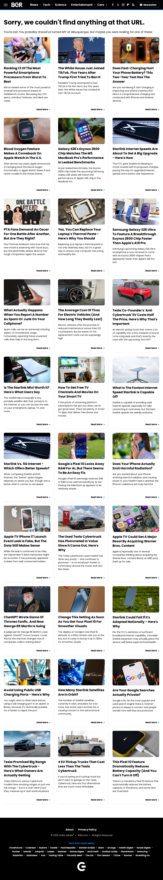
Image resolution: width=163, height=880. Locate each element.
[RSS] (133, 5)
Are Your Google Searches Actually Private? (134, 692)
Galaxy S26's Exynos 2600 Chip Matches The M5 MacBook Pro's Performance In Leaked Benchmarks (81, 155)
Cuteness (31, 847)
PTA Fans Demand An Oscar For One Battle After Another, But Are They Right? (27, 233)
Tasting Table (56, 855)
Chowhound (15, 847)
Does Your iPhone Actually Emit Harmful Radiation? (134, 466)
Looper (50, 851)
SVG (43, 855)
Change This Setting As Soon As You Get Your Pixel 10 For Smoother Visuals (81, 621)
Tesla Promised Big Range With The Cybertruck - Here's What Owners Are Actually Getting (25, 768)
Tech (46, 5)
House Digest (143, 847)
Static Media (66, 835)
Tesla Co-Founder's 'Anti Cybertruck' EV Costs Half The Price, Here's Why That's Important (135, 317)
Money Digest (77, 851)
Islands (27, 851)
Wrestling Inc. (142, 855)
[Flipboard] (128, 5)
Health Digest (126, 847)
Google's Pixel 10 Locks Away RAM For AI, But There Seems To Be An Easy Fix (81, 468)
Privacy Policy (87, 829)
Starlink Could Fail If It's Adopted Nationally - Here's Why (135, 621)
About (70, 829)
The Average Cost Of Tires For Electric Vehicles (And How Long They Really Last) (80, 314)
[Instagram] (123, 5)
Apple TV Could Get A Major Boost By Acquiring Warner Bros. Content (135, 541)
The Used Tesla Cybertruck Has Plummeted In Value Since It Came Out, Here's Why (79, 543)
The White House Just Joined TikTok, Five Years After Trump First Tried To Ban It (81, 72)
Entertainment (81, 5)
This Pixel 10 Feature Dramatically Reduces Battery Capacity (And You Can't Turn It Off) (134, 768)
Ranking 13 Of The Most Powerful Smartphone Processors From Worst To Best (25, 75)
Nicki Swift (93, 851)
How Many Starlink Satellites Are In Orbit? (81, 692)
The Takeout (103, 855)
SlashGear (32, 855)
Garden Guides (87, 847)
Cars (100, 5)
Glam (101, 847)
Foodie (53, 847)
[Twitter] (118, 5)
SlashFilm (18, 855)
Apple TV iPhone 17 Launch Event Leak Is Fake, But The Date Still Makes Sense (25, 541)
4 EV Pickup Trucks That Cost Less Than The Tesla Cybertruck (81, 766)
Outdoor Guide (109, 851)
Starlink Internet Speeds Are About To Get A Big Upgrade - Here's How (135, 153)
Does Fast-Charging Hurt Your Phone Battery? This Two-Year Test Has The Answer (133, 75)
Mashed (62, 851)
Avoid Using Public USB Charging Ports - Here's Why (27, 692)
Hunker (16, 851)
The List (89, 855)
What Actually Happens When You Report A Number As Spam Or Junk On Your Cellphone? (26, 317)
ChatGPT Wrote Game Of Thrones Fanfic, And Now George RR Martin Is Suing (24, 621)
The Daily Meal (74, 855)
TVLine (116, 855)
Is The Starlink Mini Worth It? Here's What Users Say (26, 389)
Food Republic (68, 847)
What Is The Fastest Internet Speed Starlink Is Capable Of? (135, 392)
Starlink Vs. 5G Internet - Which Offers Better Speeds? (27, 466)
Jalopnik (39, 851)
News (34, 5)
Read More (42, 109)
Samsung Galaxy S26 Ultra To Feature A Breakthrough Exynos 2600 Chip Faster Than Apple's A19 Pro (134, 236)
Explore (43, 847)
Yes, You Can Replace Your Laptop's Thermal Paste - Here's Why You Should (79, 233)
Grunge (111, 847)
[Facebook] (113, 5)
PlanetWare (127, 851)
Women (128, 855)
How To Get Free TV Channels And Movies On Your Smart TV (78, 392)
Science (61, 5)
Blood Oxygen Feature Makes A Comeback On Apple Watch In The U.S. (23, 153)
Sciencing (142, 851)
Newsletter (148, 4)
